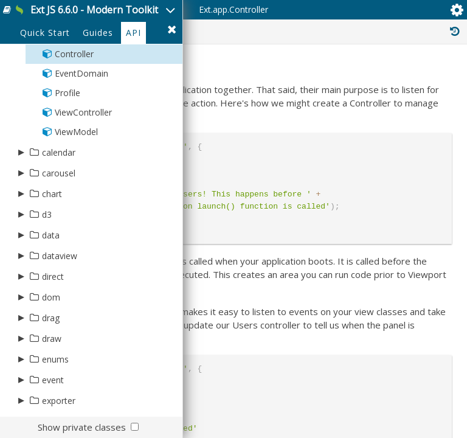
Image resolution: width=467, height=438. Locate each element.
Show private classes (82, 427)
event (53, 380)
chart (52, 194)
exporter (58, 400)
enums (55, 359)
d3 (47, 214)
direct (53, 276)
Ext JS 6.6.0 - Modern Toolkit (94, 9)
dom (51, 297)
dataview (59, 256)
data (51, 235)
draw (51, 338)
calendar (58, 152)
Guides (98, 32)
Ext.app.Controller (233, 9)
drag (51, 318)
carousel (58, 173)
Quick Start (45, 32)
